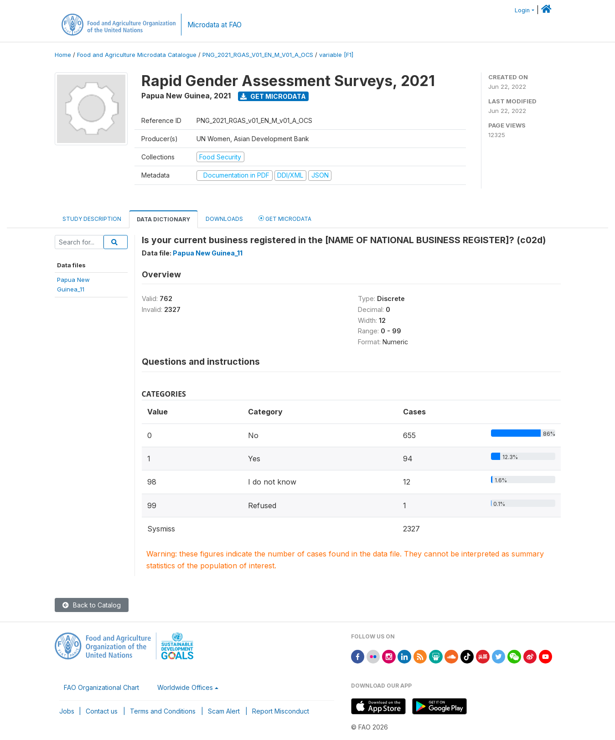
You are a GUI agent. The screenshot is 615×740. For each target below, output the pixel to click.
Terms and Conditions (163, 711)
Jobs (66, 711)
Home (63, 54)
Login (522, 10)
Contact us (102, 711)
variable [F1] (336, 54)
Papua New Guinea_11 (208, 253)
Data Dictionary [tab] (163, 219)
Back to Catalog (91, 605)
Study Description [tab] (91, 218)
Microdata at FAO (214, 24)
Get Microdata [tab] (284, 218)
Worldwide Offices (185, 687)
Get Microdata (273, 96)
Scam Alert (224, 711)
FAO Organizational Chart (101, 687)
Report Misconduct (280, 711)
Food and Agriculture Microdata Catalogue (136, 54)
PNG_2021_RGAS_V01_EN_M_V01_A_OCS (257, 54)
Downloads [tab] (224, 218)
